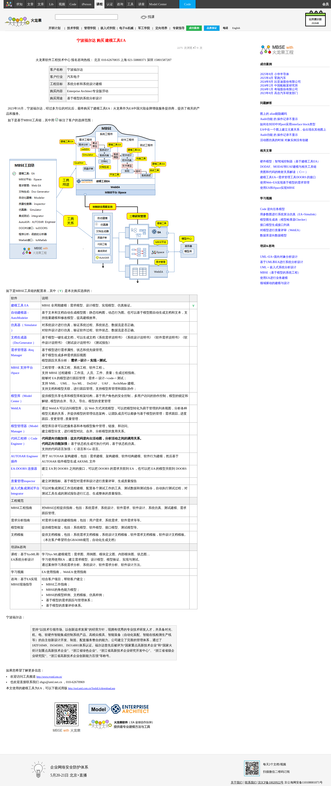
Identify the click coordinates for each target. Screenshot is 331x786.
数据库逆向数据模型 (273, 235)
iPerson (86, 4)
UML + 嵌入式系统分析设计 (278, 267)
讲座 (141, 4)
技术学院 (73, 28)
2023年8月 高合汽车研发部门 (279, 93)
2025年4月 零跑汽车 (273, 78)
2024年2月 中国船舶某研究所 (279, 85)
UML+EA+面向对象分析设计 (279, 256)
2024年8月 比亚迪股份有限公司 (280, 81)
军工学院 (144, 28)
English (236, 28)
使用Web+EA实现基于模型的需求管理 (284, 182)
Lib (51, 4)
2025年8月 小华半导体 (274, 74)
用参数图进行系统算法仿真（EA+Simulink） (289, 214)
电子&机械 (126, 28)
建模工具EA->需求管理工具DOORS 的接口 (288, 177)
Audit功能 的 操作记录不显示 (279, 119)
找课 (151, 17)
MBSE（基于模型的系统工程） (280, 272)
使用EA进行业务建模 (274, 277)
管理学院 (90, 28)
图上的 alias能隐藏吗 (273, 113)
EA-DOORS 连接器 (24, 468)
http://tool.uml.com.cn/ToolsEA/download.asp (91, 688)
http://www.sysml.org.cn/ (49, 676)
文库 (41, 4)
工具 (130, 4)
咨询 (120, 4)
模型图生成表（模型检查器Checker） (284, 219)
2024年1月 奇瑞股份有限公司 (279, 89)
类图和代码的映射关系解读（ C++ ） (284, 172)
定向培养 (161, 28)
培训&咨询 (267, 246)
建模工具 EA (20, 305)
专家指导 (178, 28)
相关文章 (266, 150)
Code (73, 4)
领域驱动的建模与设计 (275, 283)
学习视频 (266, 198)
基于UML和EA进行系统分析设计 (281, 262)
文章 (30, 4)
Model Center (158, 4)
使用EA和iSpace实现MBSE (277, 187)
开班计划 (54, 28)
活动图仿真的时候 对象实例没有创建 (284, 140)
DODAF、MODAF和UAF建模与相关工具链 (288, 166)
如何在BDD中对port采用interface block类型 (287, 124)
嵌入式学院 (107, 28)
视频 (62, 4)
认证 (110, 4)
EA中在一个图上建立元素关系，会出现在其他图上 (293, 129)
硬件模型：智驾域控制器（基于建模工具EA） (290, 161)
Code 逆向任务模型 (272, 209)
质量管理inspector (23, 481)
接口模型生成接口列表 (275, 224)
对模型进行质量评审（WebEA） (281, 230)
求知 (19, 4)
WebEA (16, 408)
